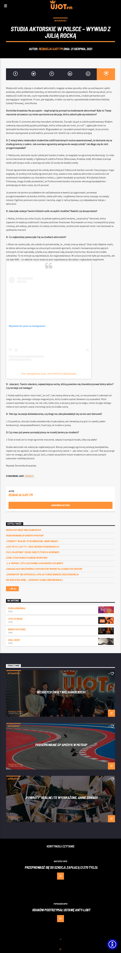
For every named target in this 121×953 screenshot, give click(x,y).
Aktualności (60, 20)
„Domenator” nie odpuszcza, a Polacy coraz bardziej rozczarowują (42, 574)
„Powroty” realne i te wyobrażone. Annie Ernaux (32, 541)
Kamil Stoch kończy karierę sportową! (26, 557)
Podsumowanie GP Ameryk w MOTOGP (24, 535)
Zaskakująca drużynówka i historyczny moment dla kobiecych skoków (44, 568)
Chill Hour (13, 639)
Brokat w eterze (17, 629)
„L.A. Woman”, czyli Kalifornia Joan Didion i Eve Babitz (34, 563)
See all (12, 588)
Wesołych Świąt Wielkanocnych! (23, 529)
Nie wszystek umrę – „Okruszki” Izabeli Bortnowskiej (34, 579)
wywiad (29, 476)
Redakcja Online (15, 711)
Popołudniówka (16, 608)
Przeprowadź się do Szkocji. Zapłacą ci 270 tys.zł (61, 867)
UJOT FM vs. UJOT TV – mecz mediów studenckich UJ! (32, 546)
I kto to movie (15, 618)
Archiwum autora (60, 505)
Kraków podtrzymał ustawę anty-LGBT (61, 910)
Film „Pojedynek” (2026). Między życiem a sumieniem (32, 552)
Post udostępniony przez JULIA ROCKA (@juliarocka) (48, 373)
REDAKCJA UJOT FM (51, 49)
